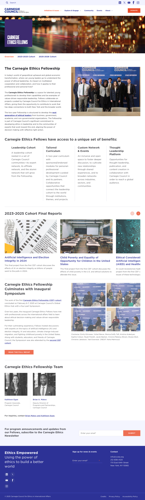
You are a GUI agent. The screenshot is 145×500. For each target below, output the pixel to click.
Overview (9, 57)
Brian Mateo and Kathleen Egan (39, 416)
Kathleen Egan (11, 399)
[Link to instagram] (138, 2)
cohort (58, 300)
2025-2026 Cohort (47, 57)
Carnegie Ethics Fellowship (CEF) (39, 300)
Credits (103, 496)
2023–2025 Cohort (26, 57)
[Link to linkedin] (120, 2)
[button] (138, 213)
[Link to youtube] (129, 2)
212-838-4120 (116, 460)
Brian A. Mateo (40, 399)
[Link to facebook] (133, 2)
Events (99, 10)
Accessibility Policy (130, 496)
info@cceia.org (117, 457)
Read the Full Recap (19, 352)
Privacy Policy (114, 496)
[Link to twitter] (124, 2)
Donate (134, 10)
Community (88, 10)
